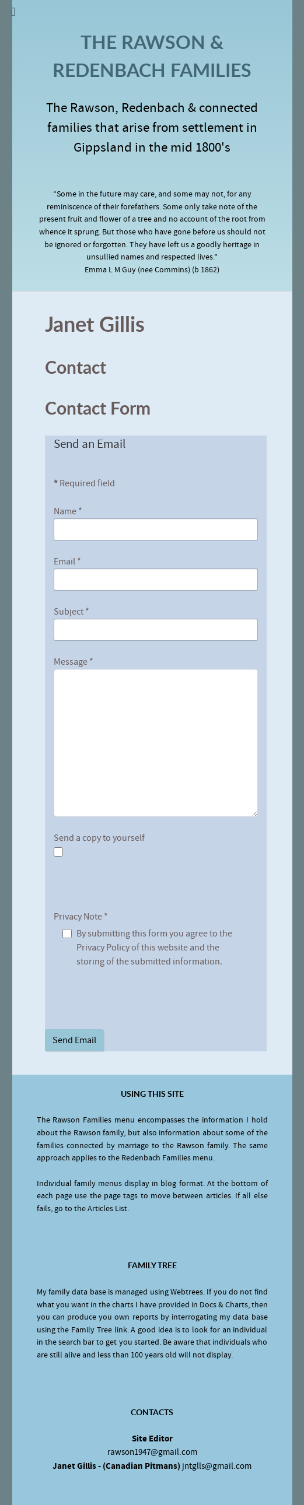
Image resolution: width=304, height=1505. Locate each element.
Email (67, 561)
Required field (84, 483)
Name (68, 511)
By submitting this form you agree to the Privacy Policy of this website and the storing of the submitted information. (154, 947)
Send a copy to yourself (99, 838)
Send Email (74, 1040)
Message (73, 662)
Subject (71, 611)
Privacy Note (81, 916)
